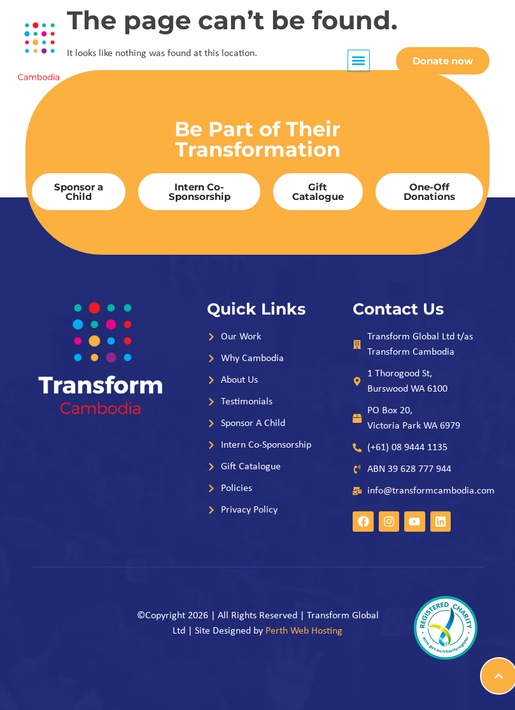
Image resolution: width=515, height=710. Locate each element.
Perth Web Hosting (303, 631)
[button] (359, 61)
